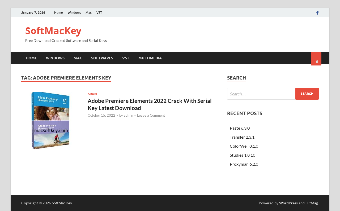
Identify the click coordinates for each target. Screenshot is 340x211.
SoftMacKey (53, 30)
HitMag (311, 203)
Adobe (93, 94)
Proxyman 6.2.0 (244, 163)
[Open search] (316, 58)
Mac (89, 13)
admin (128, 115)
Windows (74, 13)
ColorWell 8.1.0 (244, 145)
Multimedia (150, 58)
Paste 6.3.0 (240, 127)
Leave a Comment (151, 115)
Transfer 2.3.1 (242, 136)
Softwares (102, 58)
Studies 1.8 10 (242, 154)
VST (99, 13)
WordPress (288, 203)
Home (58, 13)
